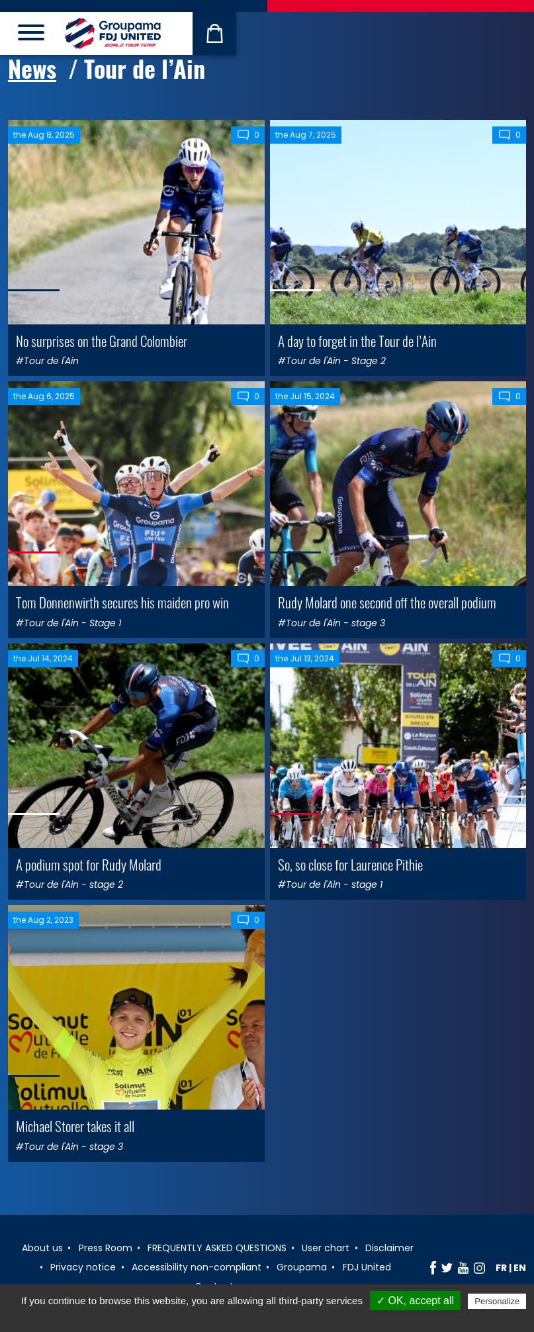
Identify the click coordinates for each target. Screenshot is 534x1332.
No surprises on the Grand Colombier (101, 340)
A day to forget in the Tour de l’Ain (357, 340)
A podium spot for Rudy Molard (88, 864)
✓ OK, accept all (415, 1300)
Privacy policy (273, 1318)
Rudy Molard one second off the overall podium (387, 602)
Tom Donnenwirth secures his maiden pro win (122, 602)
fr (501, 1267)
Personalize (496, 1301)
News (32, 68)
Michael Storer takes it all (75, 1126)
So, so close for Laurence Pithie (350, 864)
